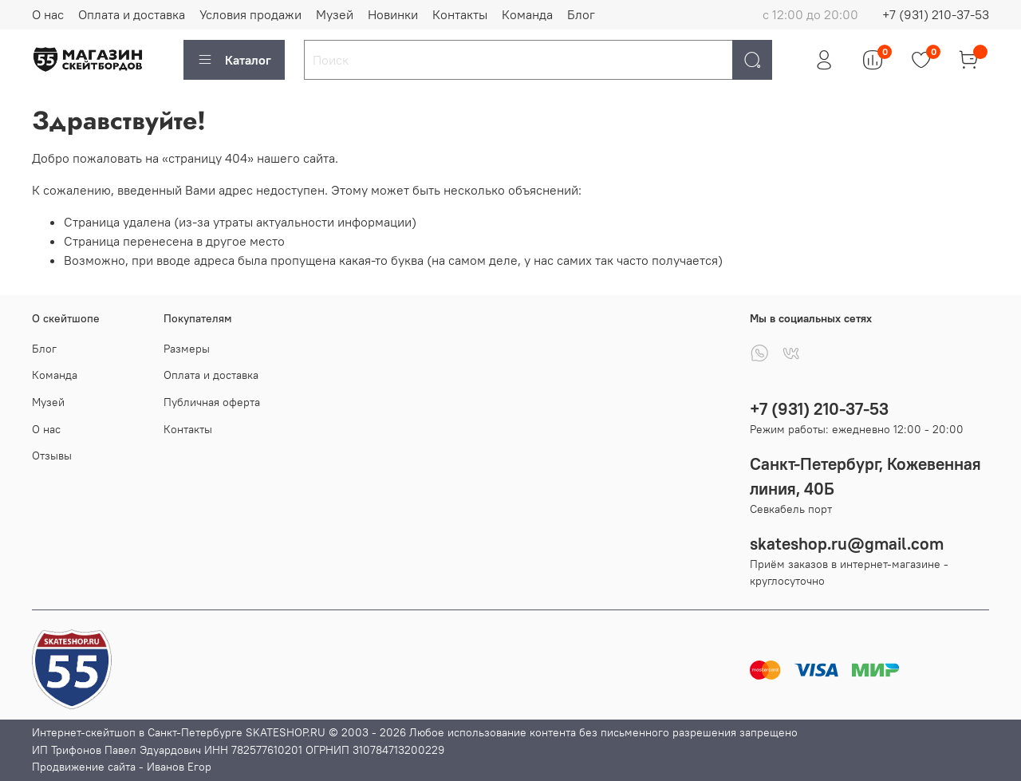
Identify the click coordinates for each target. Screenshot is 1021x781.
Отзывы (52, 455)
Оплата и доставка (131, 14)
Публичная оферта (212, 402)
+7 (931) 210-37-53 (935, 14)
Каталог (234, 60)
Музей (334, 14)
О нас (48, 14)
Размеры (187, 348)
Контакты (459, 14)
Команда (527, 14)
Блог (581, 14)
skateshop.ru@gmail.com (847, 543)
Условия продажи (250, 14)
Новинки (393, 14)
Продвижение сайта (84, 766)
